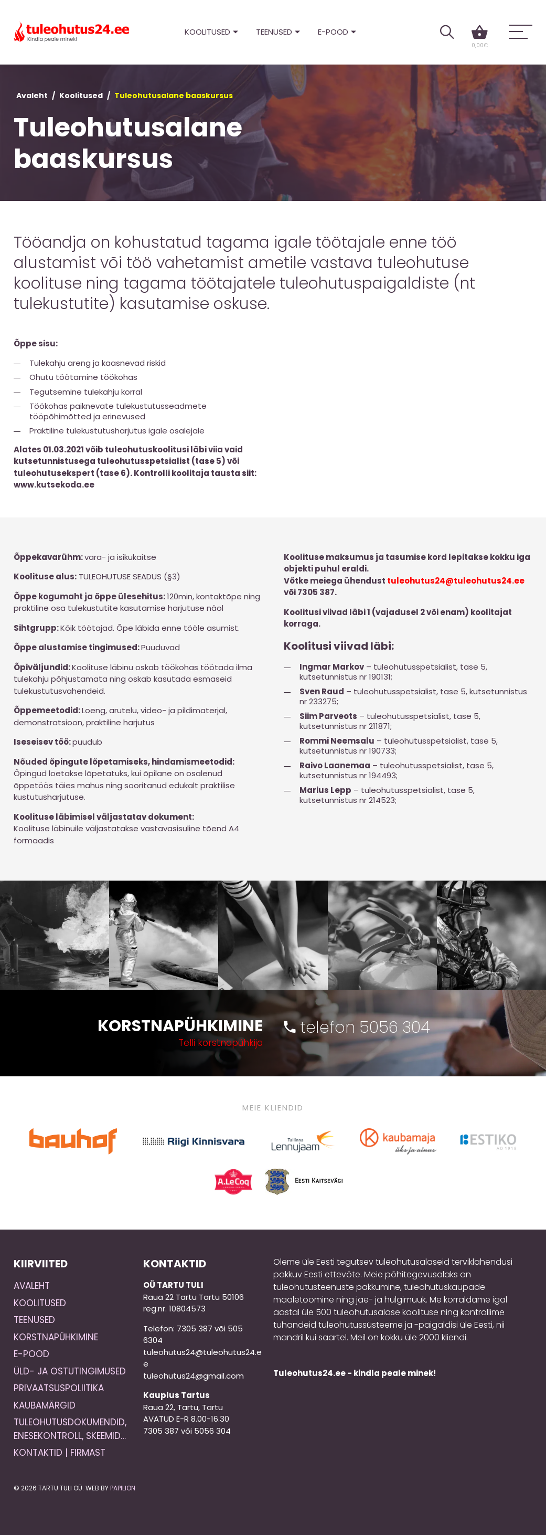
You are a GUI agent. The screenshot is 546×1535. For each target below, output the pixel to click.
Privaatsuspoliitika (59, 1388)
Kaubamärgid (45, 1405)
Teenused (274, 31)
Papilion (122, 1488)
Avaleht (32, 95)
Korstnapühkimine (56, 1337)
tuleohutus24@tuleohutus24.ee (455, 580)
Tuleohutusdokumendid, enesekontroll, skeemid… (70, 1429)
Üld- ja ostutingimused (70, 1371)
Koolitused (207, 31)
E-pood (333, 31)
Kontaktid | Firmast (59, 1452)
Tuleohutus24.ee (71, 32)
